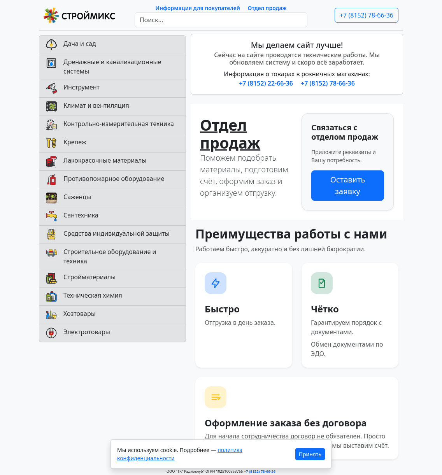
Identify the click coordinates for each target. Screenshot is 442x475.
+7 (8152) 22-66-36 (267, 83)
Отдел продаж (267, 8)
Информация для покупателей (197, 8)
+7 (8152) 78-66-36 (366, 15)
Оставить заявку (347, 185)
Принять (310, 454)
